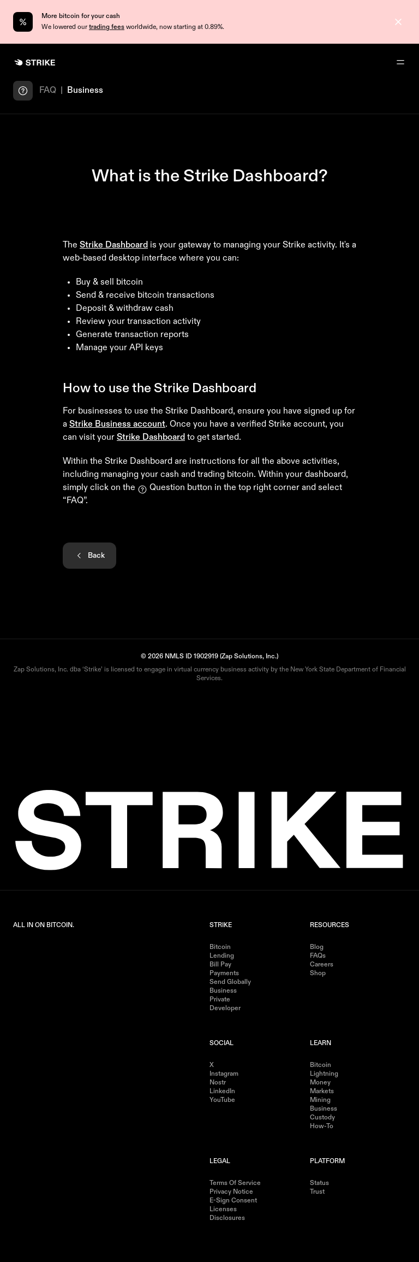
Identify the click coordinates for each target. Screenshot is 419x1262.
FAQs (318, 956)
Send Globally (230, 982)
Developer (225, 1008)
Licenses (223, 1209)
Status (319, 1183)
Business (223, 991)
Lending (222, 956)
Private (220, 999)
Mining (320, 1100)
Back (90, 555)
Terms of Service (235, 1183)
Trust (317, 1192)
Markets (322, 1091)
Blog (317, 947)
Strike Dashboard (114, 245)
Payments (224, 973)
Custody (322, 1117)
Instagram (224, 1074)
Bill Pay (220, 965)
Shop (318, 973)
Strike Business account (117, 424)
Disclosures (227, 1218)
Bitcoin (220, 947)
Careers (321, 965)
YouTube (222, 1100)
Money (320, 1083)
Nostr (218, 1083)
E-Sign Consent (233, 1201)
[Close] (398, 22)
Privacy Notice (231, 1192)
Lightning (324, 1074)
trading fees (106, 27)
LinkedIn (222, 1091)
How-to (321, 1126)
